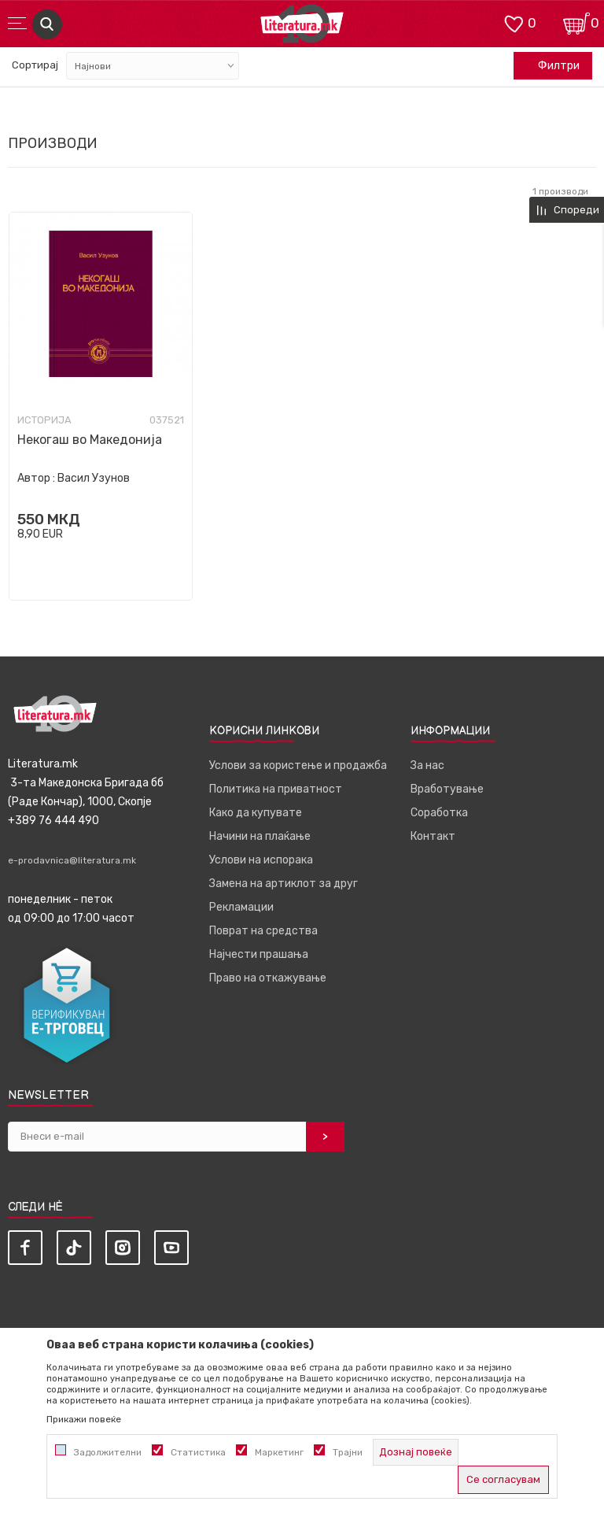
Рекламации (241, 907)
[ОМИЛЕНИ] (513, 22)
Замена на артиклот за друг (283, 883)
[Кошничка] (576, 22)
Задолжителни (108, 1452)
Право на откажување (267, 978)
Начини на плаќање (260, 836)
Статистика (198, 1452)
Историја (44, 420)
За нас (427, 765)
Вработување (447, 789)
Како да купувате (255, 812)
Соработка (439, 812)
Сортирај (35, 65)
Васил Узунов (93, 478)
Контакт (433, 836)
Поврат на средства (263, 930)
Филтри (550, 66)
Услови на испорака (261, 860)
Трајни (348, 1452)
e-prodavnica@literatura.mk (72, 860)
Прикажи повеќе (83, 1419)
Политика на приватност (275, 789)
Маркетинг (279, 1452)
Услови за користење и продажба (298, 765)
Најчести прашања (258, 954)
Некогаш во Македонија (89, 439)
